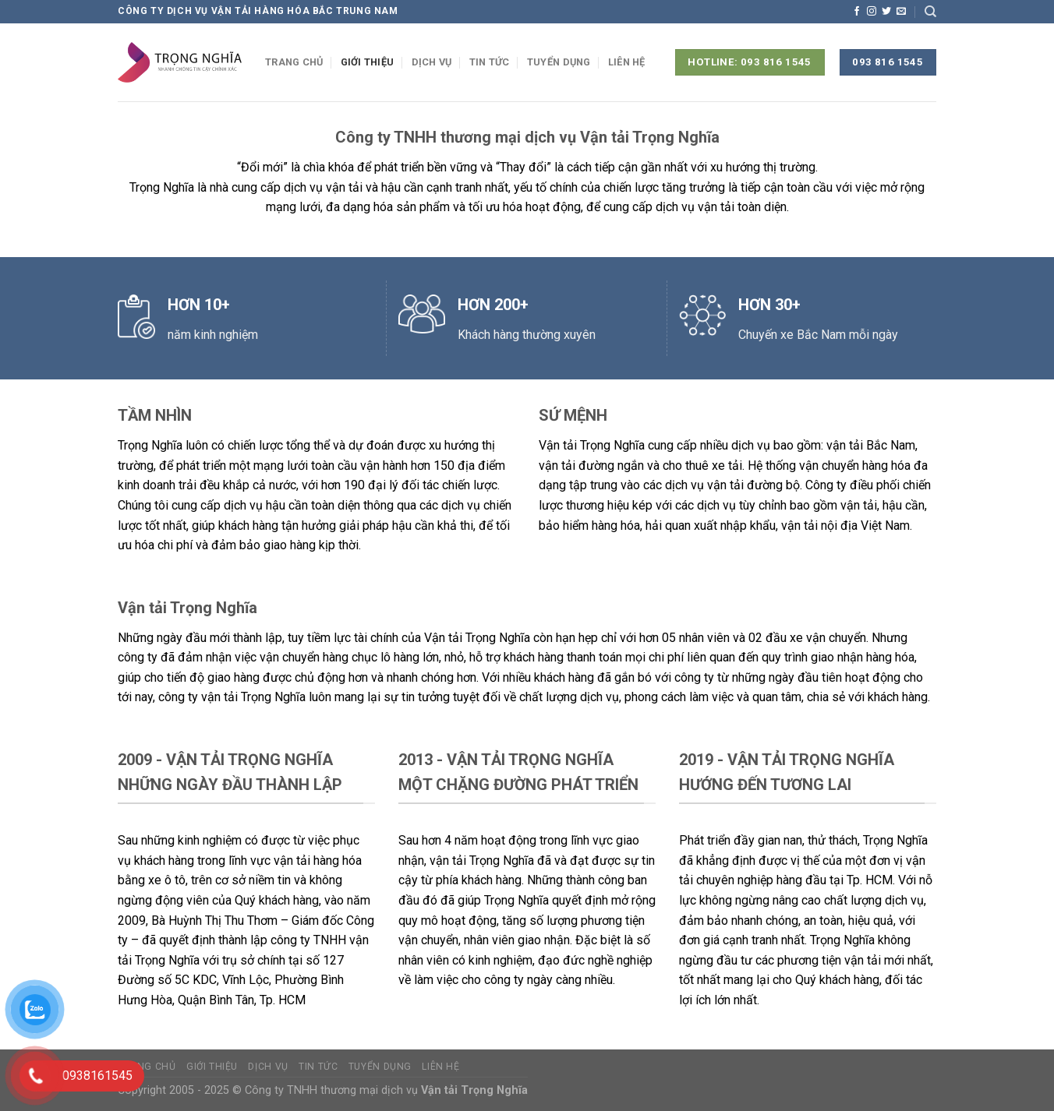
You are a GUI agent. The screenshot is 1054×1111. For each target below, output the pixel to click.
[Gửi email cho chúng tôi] (901, 11)
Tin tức (489, 62)
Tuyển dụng (559, 62)
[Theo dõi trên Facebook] (856, 11)
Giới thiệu (367, 62)
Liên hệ (626, 62)
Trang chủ (294, 62)
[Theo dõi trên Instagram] (871, 11)
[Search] (930, 12)
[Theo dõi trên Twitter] (886, 11)
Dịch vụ (432, 62)
